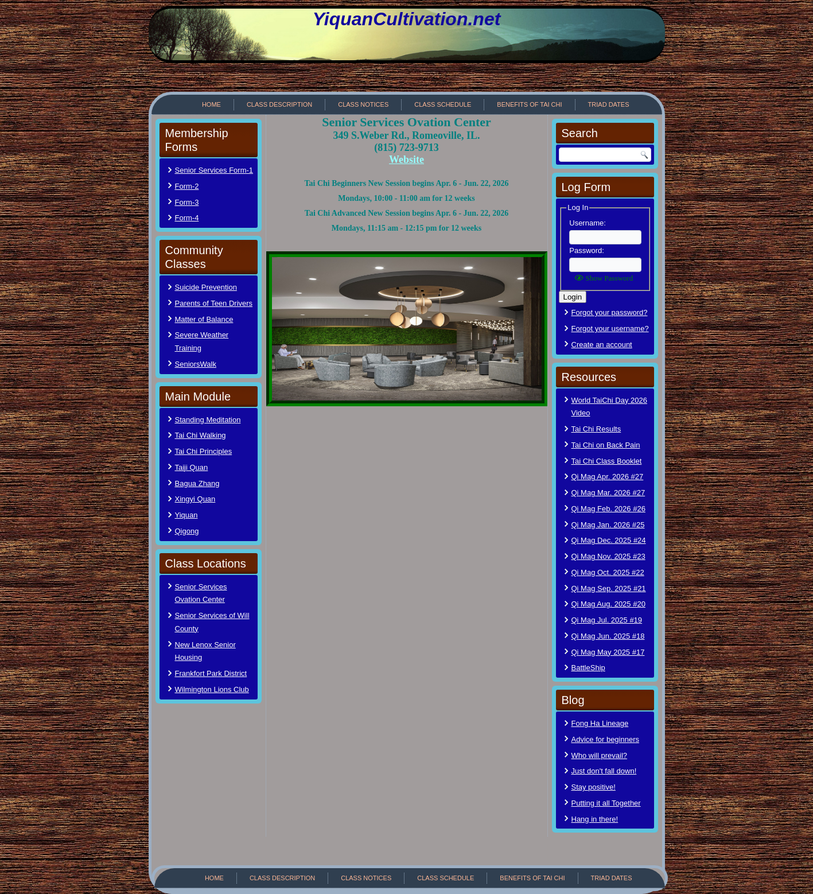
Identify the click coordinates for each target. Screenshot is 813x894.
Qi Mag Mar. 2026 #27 (608, 492)
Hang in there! (594, 819)
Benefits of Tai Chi (529, 104)
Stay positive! (593, 787)
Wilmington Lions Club (212, 689)
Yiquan (186, 515)
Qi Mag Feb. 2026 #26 (608, 508)
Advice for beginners (605, 739)
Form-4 (187, 217)
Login (572, 297)
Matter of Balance (204, 319)
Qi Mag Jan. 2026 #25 (608, 524)
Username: (587, 223)
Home (211, 104)
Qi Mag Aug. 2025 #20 (608, 604)
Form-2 (187, 186)
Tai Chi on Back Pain (605, 445)
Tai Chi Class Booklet (606, 461)
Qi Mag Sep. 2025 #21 (608, 588)
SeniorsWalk (195, 364)
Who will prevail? (599, 755)
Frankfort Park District (211, 673)
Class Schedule (442, 104)
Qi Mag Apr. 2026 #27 (607, 476)
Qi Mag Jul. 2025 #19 (607, 620)
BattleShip (588, 667)
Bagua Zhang (197, 483)
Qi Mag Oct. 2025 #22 (607, 572)
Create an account (601, 344)
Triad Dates (608, 104)
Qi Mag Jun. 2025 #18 (608, 636)
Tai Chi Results (596, 429)
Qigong (187, 531)
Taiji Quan (191, 467)
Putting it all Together (606, 803)
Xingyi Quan (195, 499)
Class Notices (363, 104)
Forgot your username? (610, 328)
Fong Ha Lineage (600, 723)
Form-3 (187, 202)
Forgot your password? (609, 312)
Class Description (279, 104)
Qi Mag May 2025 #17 (608, 652)
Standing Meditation (208, 419)
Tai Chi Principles (203, 451)
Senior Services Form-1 (214, 170)
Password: (586, 250)
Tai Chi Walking (200, 435)
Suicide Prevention (206, 287)
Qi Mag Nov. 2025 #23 (608, 556)
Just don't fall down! (604, 771)
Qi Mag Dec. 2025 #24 (608, 540)
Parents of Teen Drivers (214, 303)
